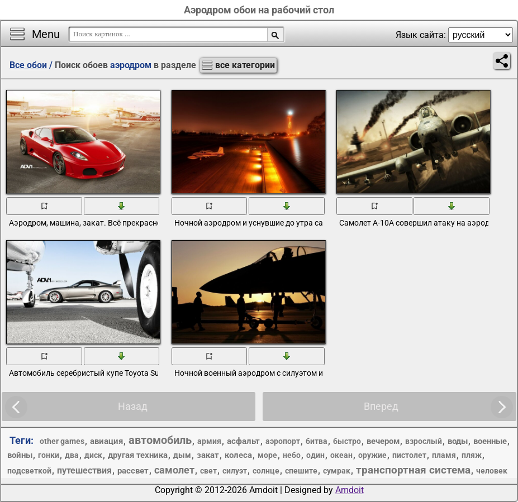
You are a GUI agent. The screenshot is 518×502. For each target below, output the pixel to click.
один (315, 455)
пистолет (409, 455)
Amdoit (349, 490)
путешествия (84, 470)
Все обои (28, 65)
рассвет (133, 471)
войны (19, 455)
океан (341, 455)
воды (458, 441)
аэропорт (282, 441)
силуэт (234, 470)
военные (490, 441)
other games (62, 441)
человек (491, 470)
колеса (238, 455)
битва (316, 441)
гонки (48, 455)
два (72, 455)
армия (209, 441)
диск (93, 455)
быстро (347, 441)
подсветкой (29, 470)
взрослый (423, 441)
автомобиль (160, 440)
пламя (444, 455)
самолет (174, 470)
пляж (472, 455)
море (267, 455)
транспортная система (413, 469)
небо (292, 455)
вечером (383, 441)
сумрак (336, 470)
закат (208, 455)
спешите (301, 470)
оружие (372, 455)
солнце (266, 470)
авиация (106, 441)
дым (182, 455)
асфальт (243, 441)
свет (208, 470)
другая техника (138, 455)
